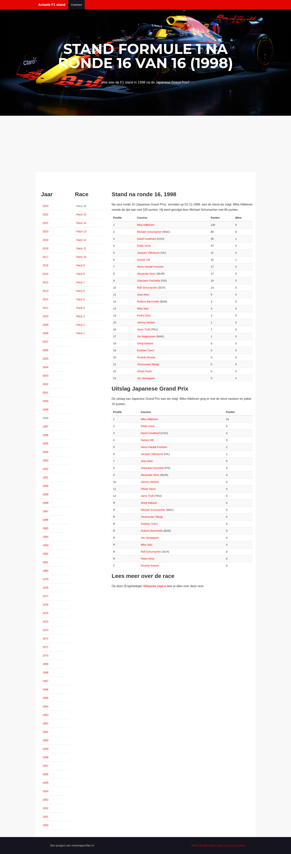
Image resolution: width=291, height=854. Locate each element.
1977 (45, 596)
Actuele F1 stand (51, 5)
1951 (45, 816)
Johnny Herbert (146, 322)
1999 (45, 409)
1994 (45, 451)
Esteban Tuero (145, 350)
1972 (45, 638)
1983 (45, 545)
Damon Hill (143, 259)
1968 (45, 672)
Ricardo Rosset (146, 357)
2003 (45, 375)
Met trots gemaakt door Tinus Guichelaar (218, 845)
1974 (45, 621)
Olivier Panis (144, 371)
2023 (45, 206)
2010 (45, 316)
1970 (45, 655)
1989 (45, 494)
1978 (45, 587)
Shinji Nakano (145, 343)
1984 (45, 536)
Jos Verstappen (146, 378)
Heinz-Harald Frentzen (150, 266)
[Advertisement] (145, 144)
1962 (45, 723)
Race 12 (81, 239)
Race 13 (81, 231)
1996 (45, 435)
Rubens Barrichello (148, 301)
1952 (45, 808)
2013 (45, 290)
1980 (45, 570)
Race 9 (80, 265)
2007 (45, 341)
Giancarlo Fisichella (148, 280)
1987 (45, 511)
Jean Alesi (143, 294)
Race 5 (80, 299)
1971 (45, 647)
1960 (45, 740)
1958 (45, 757)
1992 (45, 468)
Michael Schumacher (149, 231)
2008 (45, 333)
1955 (45, 782)
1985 (45, 528)
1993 (45, 460)
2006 (45, 350)
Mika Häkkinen (145, 224)
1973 (45, 630)
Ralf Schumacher (147, 287)
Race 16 (81, 206)
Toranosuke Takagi (148, 364)
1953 (45, 799)
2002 (45, 384)
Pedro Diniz (144, 315)
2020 (45, 231)
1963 (45, 714)
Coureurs (76, 4)
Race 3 (80, 316)
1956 (45, 774)
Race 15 (81, 214)
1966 (45, 689)
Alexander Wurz (146, 273)
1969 (45, 664)
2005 (45, 358)
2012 (45, 299)
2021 (45, 222)
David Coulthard (146, 238)
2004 (45, 367)
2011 (45, 307)
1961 (45, 731)
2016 (45, 265)
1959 (45, 748)
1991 (45, 477)
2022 (45, 214)
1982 (45, 553)
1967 (45, 680)
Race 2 (80, 324)
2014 (45, 282)
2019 (45, 239)
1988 (45, 502)
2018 (45, 248)
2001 (45, 392)
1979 (45, 579)
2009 (45, 324)
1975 (45, 613)
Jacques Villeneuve (148, 252)
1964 (45, 706)
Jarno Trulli (143, 329)
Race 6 (80, 290)
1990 (45, 485)
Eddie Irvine (144, 245)
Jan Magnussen (146, 336)
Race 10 (81, 256)
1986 (45, 519)
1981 (45, 562)
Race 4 (80, 307)
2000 (45, 401)
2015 (45, 273)
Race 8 (80, 273)
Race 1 (80, 333)
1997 (45, 426)
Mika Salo (143, 308)
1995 (45, 443)
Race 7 (80, 282)
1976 (45, 604)
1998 (45, 418)
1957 (45, 765)
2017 (45, 256)
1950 (45, 825)
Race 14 (81, 222)
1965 (45, 697)
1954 (45, 791)
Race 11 (81, 248)
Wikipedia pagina (154, 586)
